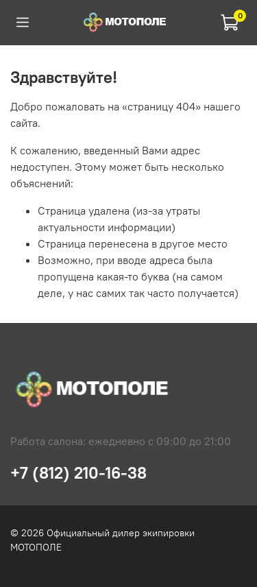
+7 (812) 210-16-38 (78, 472)
